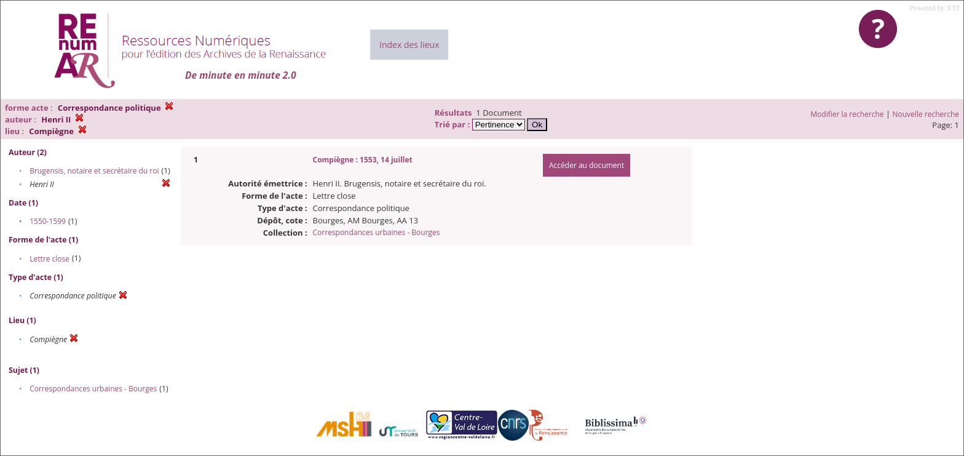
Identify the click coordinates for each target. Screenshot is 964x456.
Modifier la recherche (846, 114)
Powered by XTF (934, 8)
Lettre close (49, 259)
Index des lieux (409, 44)
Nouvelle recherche (926, 114)
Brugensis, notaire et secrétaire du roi (94, 171)
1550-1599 (48, 221)
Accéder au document (586, 165)
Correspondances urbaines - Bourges (93, 388)
